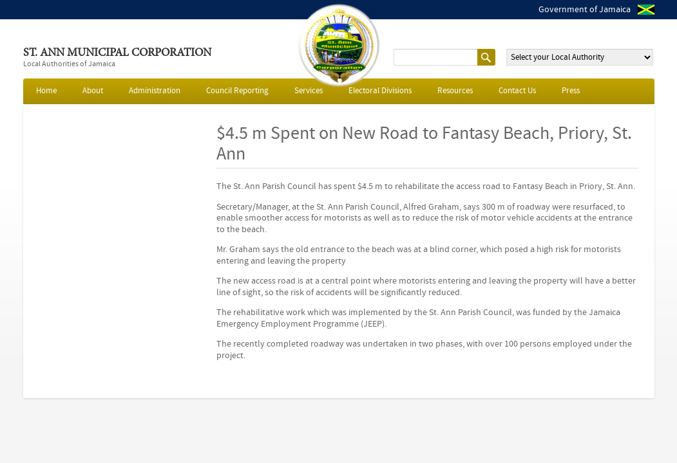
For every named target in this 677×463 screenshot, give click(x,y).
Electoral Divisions (380, 91)
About (92, 91)
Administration (154, 91)
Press (571, 91)
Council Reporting (237, 91)
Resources (455, 91)
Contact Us (517, 91)
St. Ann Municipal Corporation (117, 53)
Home (46, 91)
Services (308, 91)
